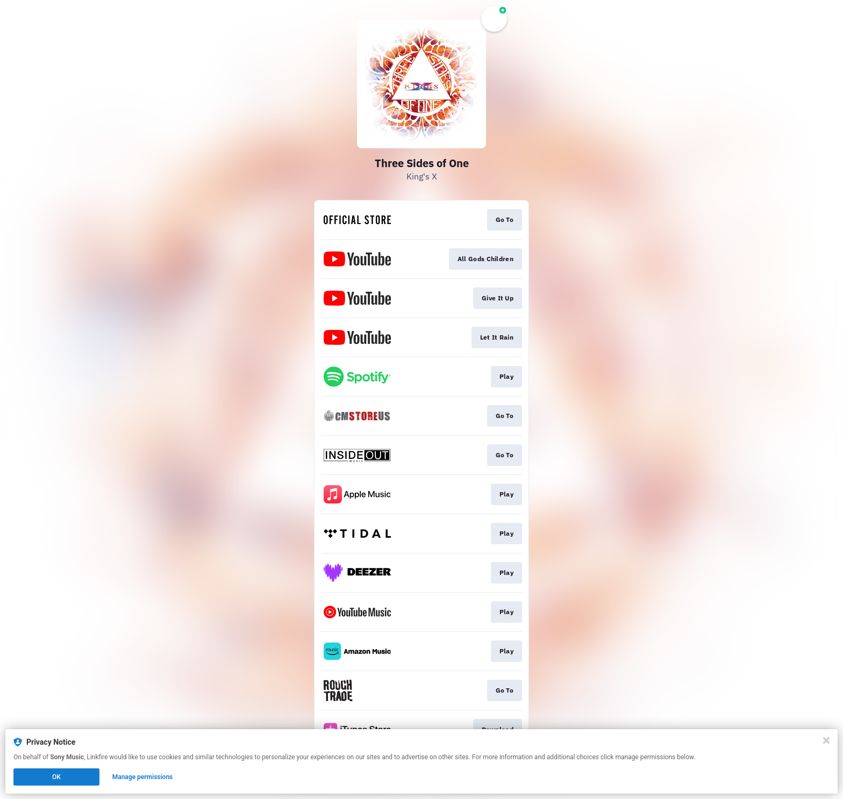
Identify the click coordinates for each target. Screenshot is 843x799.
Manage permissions (142, 777)
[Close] (826, 740)
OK (56, 777)
